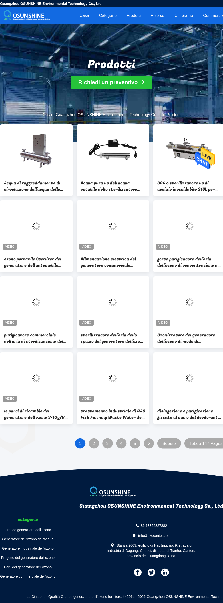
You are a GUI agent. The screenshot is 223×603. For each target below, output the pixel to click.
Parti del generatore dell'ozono (28, 567)
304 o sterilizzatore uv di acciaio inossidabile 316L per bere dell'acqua (186, 186)
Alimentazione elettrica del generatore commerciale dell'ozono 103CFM (108, 262)
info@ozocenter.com (154, 536)
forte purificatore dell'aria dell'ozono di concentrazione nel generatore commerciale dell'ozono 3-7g (189, 262)
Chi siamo (184, 15)
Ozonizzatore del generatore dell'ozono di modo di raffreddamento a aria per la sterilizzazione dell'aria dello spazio (186, 338)
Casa (84, 15)
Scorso (169, 443)
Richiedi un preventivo (108, 82)
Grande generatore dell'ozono (28, 530)
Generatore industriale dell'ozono (28, 548)
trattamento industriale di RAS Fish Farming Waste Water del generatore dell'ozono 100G (113, 414)
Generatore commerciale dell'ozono (28, 576)
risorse (157, 15)
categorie (108, 15)
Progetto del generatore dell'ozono (28, 558)
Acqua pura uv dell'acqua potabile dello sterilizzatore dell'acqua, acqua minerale (109, 186)
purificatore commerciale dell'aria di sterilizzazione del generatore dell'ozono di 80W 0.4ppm (33, 338)
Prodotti (134, 15)
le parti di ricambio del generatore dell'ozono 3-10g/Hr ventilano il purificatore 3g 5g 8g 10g (35, 414)
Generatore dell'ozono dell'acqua (27, 539)
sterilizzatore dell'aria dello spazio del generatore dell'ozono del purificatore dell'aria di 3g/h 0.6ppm (113, 338)
